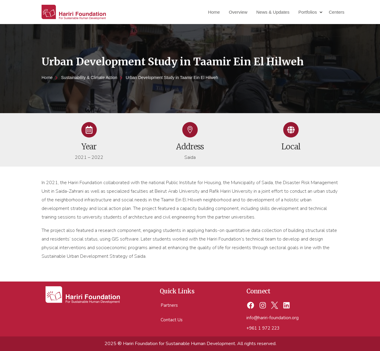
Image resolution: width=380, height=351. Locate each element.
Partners (169, 305)
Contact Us (172, 320)
